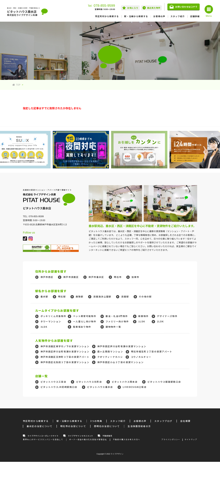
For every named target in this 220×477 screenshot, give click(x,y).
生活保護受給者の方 (139, 426)
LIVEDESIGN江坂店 (134, 387)
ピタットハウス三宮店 (53, 381)
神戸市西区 (47, 277)
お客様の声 (159, 16)
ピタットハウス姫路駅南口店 (164, 381)
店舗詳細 (195, 16)
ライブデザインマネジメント (80, 435)
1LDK (141, 321)
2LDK (160, 321)
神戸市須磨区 (71, 277)
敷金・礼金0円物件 (117, 316)
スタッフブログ (163, 421)
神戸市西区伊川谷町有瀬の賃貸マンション (121, 346)
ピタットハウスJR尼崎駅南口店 (59, 387)
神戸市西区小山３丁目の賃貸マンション (120, 362)
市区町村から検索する (107, 16)
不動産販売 (107, 435)
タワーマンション (51, 321)
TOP (16, 84)
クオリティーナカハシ (110, 356)
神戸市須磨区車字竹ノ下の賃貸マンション (65, 346)
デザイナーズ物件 (167, 316)
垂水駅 (44, 296)
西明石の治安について (107, 426)
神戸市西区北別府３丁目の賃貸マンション (65, 362)
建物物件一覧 (113, 326)
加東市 (135, 277)
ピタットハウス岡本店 (125, 381)
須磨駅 (125, 296)
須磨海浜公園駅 (102, 296)
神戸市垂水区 (96, 277)
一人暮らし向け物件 (84, 321)
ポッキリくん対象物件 (53, 316)
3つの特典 (96, 421)
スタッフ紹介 (177, 16)
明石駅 (62, 296)
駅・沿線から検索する (136, 16)
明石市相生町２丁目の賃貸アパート (151, 351)
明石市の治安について (73, 426)
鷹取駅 (79, 296)
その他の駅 (145, 296)
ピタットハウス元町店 (89, 381)
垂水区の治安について (39, 426)
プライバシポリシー (170, 439)
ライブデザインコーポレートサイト (43, 435)
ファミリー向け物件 (117, 321)
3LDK (44, 326)
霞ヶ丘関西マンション (110, 351)
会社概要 (185, 421)
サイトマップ (191, 439)
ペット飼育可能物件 (84, 316)
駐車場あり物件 (82, 326)
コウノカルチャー (141, 356)
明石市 (118, 277)
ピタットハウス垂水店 (100, 387)
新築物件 (143, 316)
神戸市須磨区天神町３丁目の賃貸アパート (65, 356)
